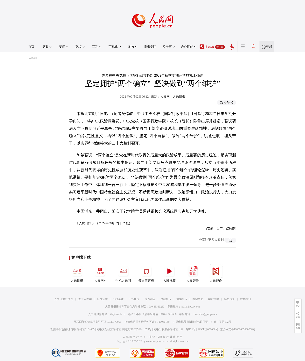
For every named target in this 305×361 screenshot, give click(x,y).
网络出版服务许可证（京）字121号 (174, 329)
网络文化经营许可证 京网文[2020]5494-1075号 (124, 329)
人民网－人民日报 (172, 96)
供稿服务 (165, 299)
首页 (31, 46)
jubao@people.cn (190, 306)
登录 (269, 46)
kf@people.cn (117, 314)
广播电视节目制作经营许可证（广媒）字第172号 (202, 321)
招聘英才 (118, 299)
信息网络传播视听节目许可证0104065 (72, 329)
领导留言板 (146, 273)
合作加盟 (150, 299)
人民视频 (169, 273)
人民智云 (192, 273)
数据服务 (181, 299)
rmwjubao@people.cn (205, 314)
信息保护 (229, 299)
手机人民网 (123, 273)
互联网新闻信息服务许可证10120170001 (97, 321)
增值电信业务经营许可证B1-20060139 (147, 321)
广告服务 (134, 299)
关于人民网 (85, 299)
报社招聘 (102, 299)
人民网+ (100, 273)
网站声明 (197, 299)
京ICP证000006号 (208, 329)
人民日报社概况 (63, 299)
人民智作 (216, 273)
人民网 (33, 57)
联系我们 (245, 299)
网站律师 (213, 299)
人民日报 (77, 273)
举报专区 (150, 46)
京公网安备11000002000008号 (237, 329)
